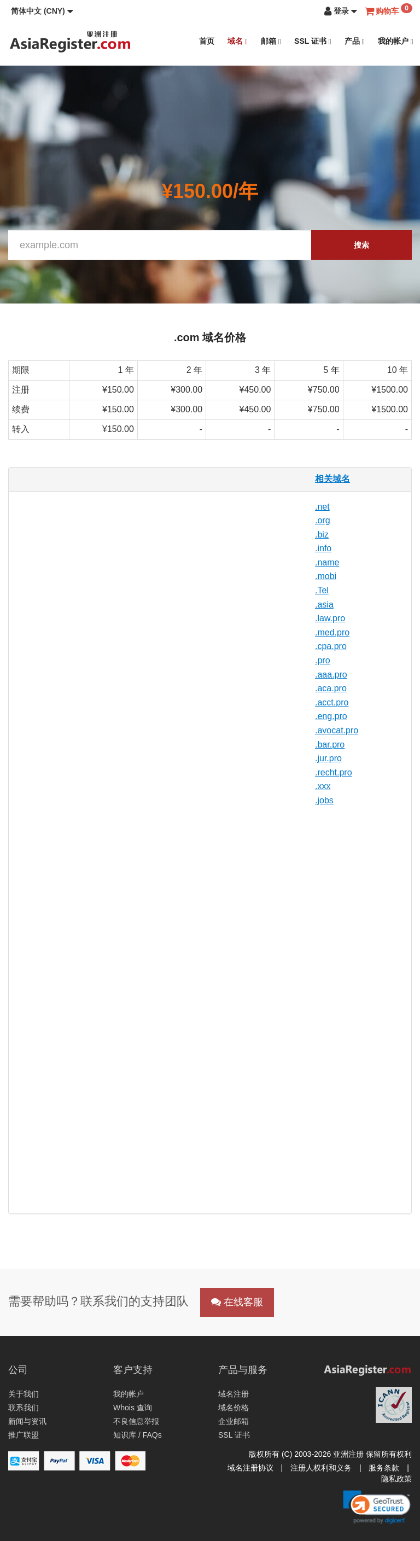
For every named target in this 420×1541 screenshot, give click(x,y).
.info (323, 548)
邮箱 (271, 41)
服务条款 (384, 1467)
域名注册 (233, 1394)
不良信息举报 (136, 1421)
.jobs (324, 800)
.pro (322, 660)
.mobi (325, 576)
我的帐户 (395, 41)
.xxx (322, 786)
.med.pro (332, 632)
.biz (322, 534)
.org (322, 520)
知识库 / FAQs (137, 1435)
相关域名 (332, 478)
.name (327, 562)
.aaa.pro (331, 674)
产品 (355, 41)
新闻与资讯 (27, 1421)
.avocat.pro (336, 730)
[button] (42, 11)
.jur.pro (328, 758)
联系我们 (23, 1407)
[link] (377, 1507)
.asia (324, 604)
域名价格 (233, 1407)
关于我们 (23, 1394)
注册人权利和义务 (321, 1467)
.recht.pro (333, 772)
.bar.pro (330, 744)
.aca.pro (331, 688)
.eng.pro (331, 716)
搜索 (361, 245)
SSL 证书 (312, 41)
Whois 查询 (132, 1407)
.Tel (322, 590)
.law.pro (330, 618)
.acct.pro (331, 702)
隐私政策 (396, 1478)
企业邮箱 (233, 1421)
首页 (206, 41)
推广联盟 (23, 1435)
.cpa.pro (331, 646)
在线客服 (237, 1302)
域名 (238, 41)
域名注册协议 (250, 1467)
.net (322, 506)
